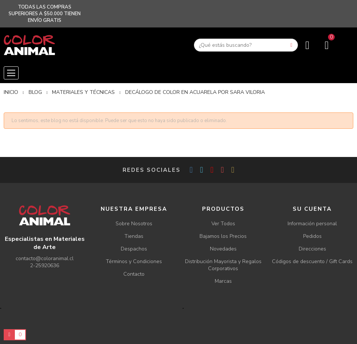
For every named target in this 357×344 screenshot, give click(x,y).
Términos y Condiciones (134, 261)
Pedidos (312, 236)
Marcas (223, 281)
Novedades (223, 248)
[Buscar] (246, 45)
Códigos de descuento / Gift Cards (312, 261)
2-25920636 (44, 265)
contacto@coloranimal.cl (45, 258)
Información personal (312, 223)
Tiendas (133, 236)
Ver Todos (223, 223)
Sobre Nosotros (134, 223)
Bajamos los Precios (223, 236)
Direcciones (312, 248)
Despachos (134, 248)
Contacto (134, 274)
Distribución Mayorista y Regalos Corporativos (223, 265)
